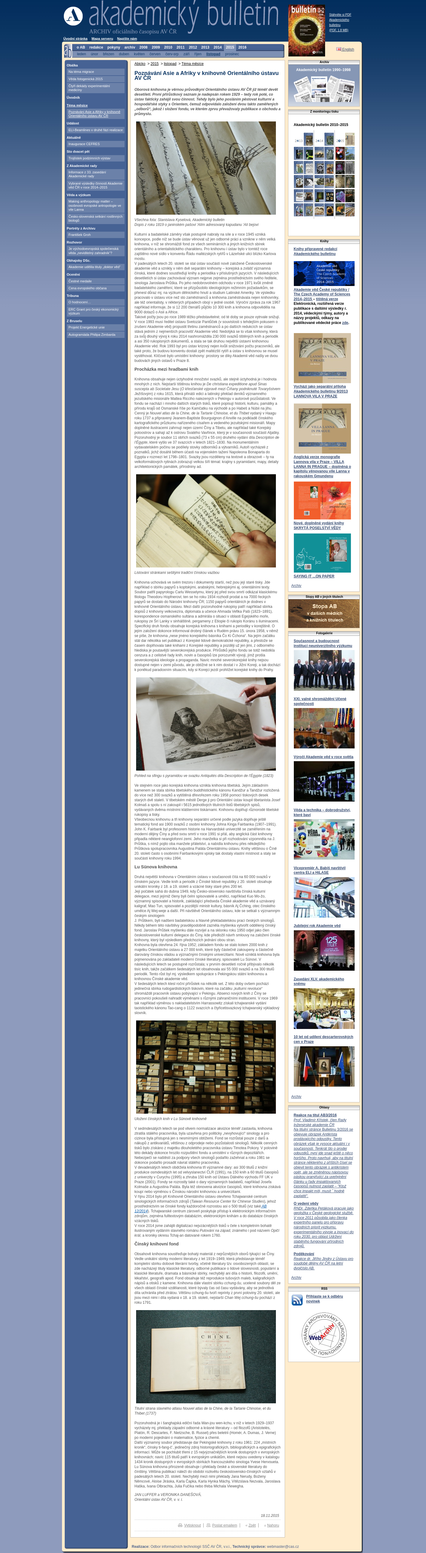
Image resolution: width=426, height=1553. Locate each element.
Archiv (296, 586)
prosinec (232, 54)
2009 (156, 47)
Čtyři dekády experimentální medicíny (89, 88)
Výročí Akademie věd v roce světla (323, 757)
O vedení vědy (306, 1203)
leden (81, 54)
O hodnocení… (80, 302)
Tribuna (73, 296)
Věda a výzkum (79, 195)
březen (108, 54)
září (187, 54)
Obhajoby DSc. (79, 260)
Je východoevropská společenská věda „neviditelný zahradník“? (94, 250)
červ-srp (171, 54)
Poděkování (304, 1254)
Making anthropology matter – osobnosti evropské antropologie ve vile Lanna (95, 205)
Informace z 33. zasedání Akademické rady (87, 174)
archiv (129, 47)
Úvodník (73, 97)
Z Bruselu (74, 321)
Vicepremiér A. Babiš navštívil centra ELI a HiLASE (320, 870)
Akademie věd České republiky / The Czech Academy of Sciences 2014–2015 (322, 294)
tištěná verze (327, 299)
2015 (230, 47)
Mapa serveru (102, 38)
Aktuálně (74, 137)
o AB (81, 47)
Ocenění (73, 274)
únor (94, 54)
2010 (168, 47)
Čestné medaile (80, 281)
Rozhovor (74, 242)
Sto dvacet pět (78, 151)
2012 (193, 47)
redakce (96, 47)
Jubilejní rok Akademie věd (317, 926)
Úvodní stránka (76, 38)
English (345, 49)
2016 (242, 47)
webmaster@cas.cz (283, 1546)
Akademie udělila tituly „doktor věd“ (95, 267)
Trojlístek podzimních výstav (90, 158)
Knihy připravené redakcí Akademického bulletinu (315, 251)
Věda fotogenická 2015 (86, 79)
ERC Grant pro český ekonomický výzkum (94, 311)
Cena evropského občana (88, 288)
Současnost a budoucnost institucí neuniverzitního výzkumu (323, 643)
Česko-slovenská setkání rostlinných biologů (96, 218)
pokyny (113, 47)
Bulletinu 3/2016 (323, 1158)
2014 (218, 47)
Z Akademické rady (82, 166)
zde (345, 323)
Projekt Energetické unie (87, 327)
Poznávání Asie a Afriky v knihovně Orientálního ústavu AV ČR (95, 113)
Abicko (140, 64)
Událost (73, 123)
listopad (213, 54)
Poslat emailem (224, 1525)
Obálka (72, 65)
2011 (181, 47)
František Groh (80, 235)
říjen (197, 54)
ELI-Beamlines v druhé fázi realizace (96, 130)
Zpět (252, 1525)
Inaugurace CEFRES (84, 144)
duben (124, 54)
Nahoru (273, 1525)
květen (139, 54)
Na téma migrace (81, 71)
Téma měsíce (77, 105)
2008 (143, 47)
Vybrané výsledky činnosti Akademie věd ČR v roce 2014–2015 (96, 185)
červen (154, 54)
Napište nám (127, 38)
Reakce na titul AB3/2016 (315, 1115)
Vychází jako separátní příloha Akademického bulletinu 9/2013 (321, 388)
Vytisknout (192, 1525)
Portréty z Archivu (81, 228)
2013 (205, 47)
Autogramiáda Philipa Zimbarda (92, 334)
